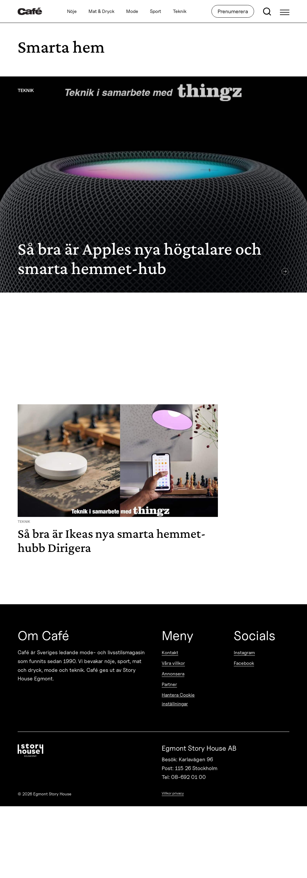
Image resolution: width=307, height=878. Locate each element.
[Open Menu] (284, 11)
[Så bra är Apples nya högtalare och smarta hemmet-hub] (153, 184)
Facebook (244, 663)
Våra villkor (173, 663)
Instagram (244, 652)
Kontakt (170, 652)
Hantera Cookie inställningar (178, 699)
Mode (132, 11)
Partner (169, 684)
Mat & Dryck (101, 11)
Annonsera (173, 674)
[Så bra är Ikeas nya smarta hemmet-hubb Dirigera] (118, 482)
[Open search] (267, 11)
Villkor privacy (173, 793)
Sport (155, 11)
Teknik (179, 11)
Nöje (72, 11)
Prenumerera (233, 11)
